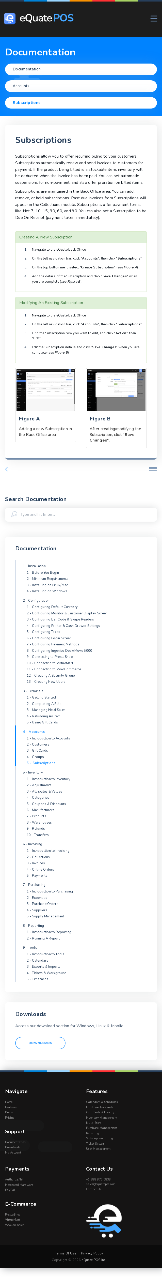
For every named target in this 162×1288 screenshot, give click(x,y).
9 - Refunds (36, 828)
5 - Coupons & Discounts (46, 804)
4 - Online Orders (40, 869)
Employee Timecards (99, 1107)
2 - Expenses (37, 898)
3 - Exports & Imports (44, 966)
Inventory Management (101, 1118)
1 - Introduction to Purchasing (50, 891)
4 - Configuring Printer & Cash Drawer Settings (63, 626)
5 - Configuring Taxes (43, 632)
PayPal (10, 1190)
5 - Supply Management (45, 916)
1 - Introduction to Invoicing (48, 850)
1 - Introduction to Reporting (49, 932)
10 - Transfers (38, 835)
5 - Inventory (33, 772)
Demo (8, 1113)
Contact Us (93, 1189)
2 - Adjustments (39, 785)
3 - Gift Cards (37, 750)
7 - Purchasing (34, 885)
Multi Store (93, 1123)
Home (8, 1102)
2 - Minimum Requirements (48, 579)
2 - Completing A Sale (44, 704)
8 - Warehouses (39, 822)
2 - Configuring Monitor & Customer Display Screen (67, 613)
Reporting (92, 1133)
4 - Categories (38, 797)
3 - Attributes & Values (44, 791)
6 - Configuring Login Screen (49, 638)
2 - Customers (38, 744)
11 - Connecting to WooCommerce (54, 669)
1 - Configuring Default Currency (52, 607)
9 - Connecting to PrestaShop (50, 657)
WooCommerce (14, 1225)
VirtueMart (12, 1220)
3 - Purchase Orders (42, 904)
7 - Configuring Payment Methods (53, 644)
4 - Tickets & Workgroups (47, 973)
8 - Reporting (33, 925)
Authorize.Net (14, 1180)
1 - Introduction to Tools (45, 954)
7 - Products (36, 816)
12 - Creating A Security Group (51, 675)
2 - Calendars (37, 960)
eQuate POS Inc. (94, 1260)
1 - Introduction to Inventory (48, 779)
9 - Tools (30, 947)
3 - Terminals (33, 691)
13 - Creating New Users (46, 681)
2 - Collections (38, 857)
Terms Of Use (65, 1253)
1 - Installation (34, 566)
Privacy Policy (92, 1253)
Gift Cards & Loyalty (100, 1113)
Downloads (40, 1043)
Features (11, 1107)
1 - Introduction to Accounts (48, 738)
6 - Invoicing (32, 844)
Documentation (15, 1142)
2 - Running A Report (43, 938)
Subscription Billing (99, 1139)
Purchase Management (101, 1128)
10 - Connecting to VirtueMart (50, 663)
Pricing (9, 1118)
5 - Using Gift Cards (42, 722)
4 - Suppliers (37, 910)
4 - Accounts (34, 732)
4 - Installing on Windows (47, 591)
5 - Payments (37, 875)
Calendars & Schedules (102, 1102)
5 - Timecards (37, 979)
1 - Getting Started (41, 697)
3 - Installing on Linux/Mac (47, 585)
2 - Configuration (36, 600)
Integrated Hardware (19, 1185)
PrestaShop (12, 1215)
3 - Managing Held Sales (46, 710)
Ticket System (95, 1144)
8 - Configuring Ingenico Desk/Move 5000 (59, 650)
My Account (13, 1153)
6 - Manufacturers (40, 810)
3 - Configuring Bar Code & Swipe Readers (60, 619)
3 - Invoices (36, 863)
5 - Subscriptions (41, 763)
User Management (98, 1149)
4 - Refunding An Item (44, 716)
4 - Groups (35, 757)
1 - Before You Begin (43, 572)
